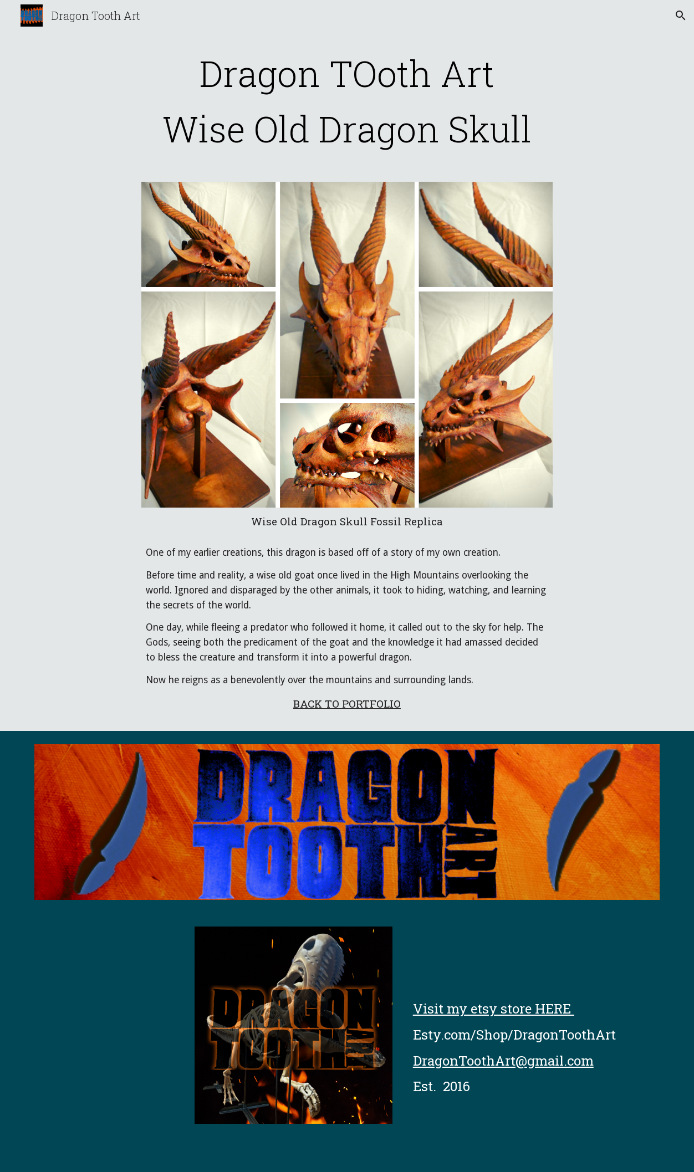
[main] (347, 101)
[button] (680, 15)
